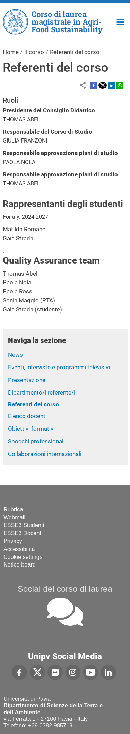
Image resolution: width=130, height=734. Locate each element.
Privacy (12, 541)
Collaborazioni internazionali (44, 453)
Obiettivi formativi (31, 428)
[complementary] (114, 718)
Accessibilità (19, 549)
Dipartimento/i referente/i (41, 392)
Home (120, 21)
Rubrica (13, 509)
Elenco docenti (27, 416)
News (15, 354)
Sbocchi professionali (36, 441)
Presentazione (26, 380)
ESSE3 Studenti (23, 525)
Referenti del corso (33, 404)
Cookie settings (22, 557)
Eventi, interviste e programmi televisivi (59, 367)
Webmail (14, 517)
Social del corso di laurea (65, 589)
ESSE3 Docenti (23, 533)
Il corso (34, 52)
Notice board (19, 565)
